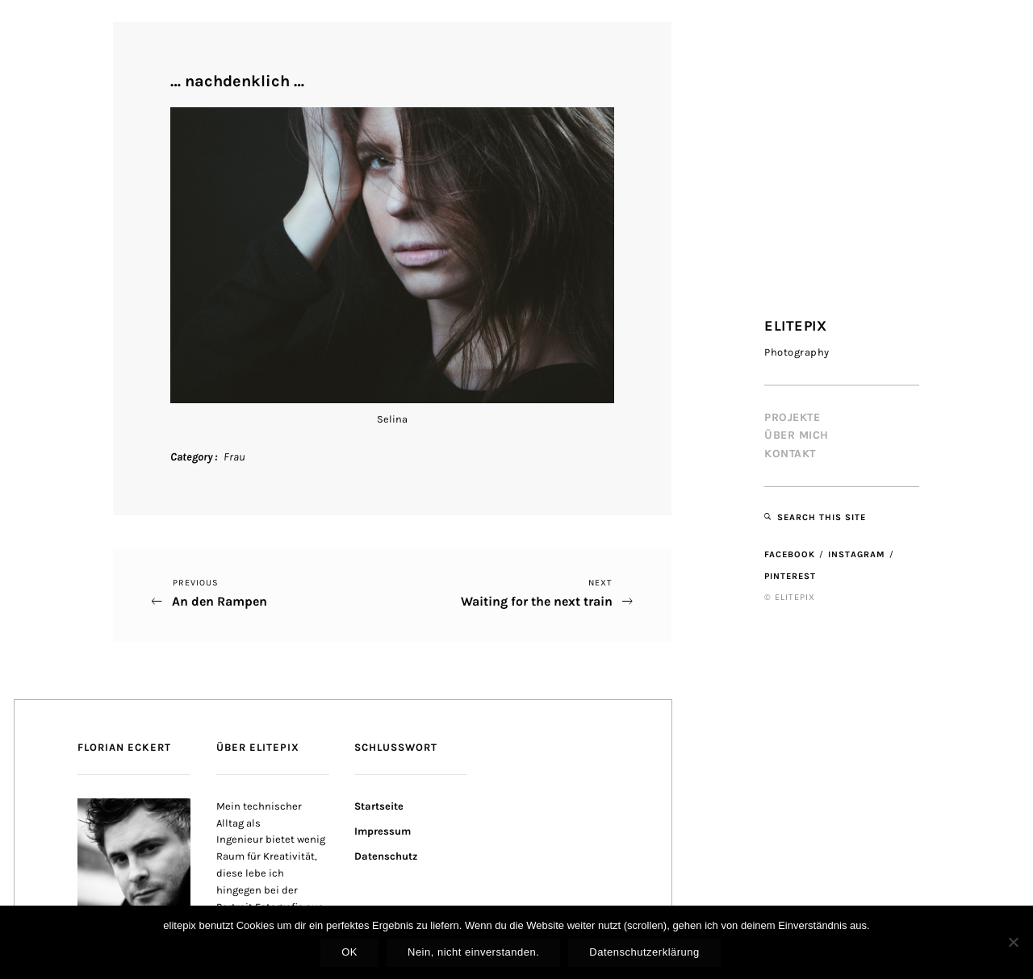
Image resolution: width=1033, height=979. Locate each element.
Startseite (379, 806)
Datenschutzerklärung (644, 952)
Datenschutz (385, 856)
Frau (234, 457)
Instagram (856, 554)
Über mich (796, 435)
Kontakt (790, 453)
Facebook (789, 554)
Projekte (792, 417)
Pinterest (790, 576)
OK (349, 952)
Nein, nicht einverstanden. (473, 952)
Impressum (382, 831)
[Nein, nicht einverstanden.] (1013, 942)
